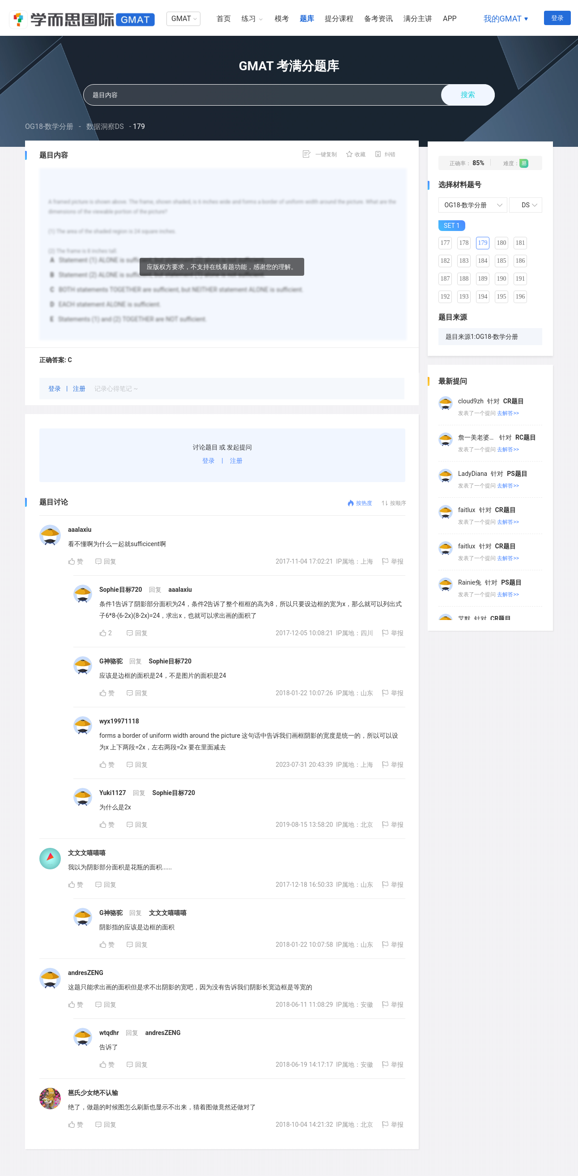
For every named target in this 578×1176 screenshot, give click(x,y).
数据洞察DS (105, 126)
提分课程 (339, 18)
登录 (557, 17)
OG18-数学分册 (49, 126)
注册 (80, 388)
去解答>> (508, 413)
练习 (249, 18)
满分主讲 (418, 18)
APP (450, 18)
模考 (282, 18)
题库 (307, 18)
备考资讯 (378, 18)
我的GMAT (503, 18)
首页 (224, 18)
